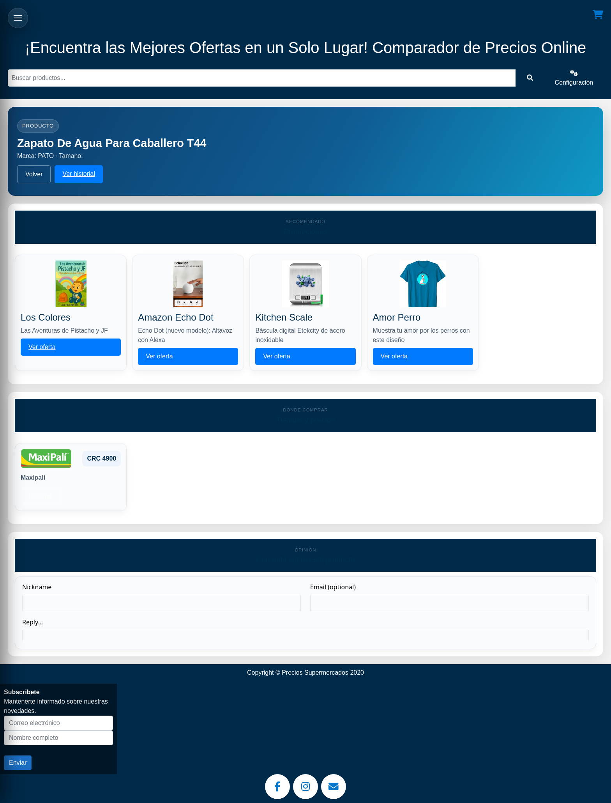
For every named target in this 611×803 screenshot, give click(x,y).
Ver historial (78, 173)
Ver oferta (41, 347)
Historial (40, 496)
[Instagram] (305, 786)
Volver (33, 174)
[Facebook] (277, 786)
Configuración (574, 78)
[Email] (333, 786)
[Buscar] (262, 78)
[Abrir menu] (18, 18)
